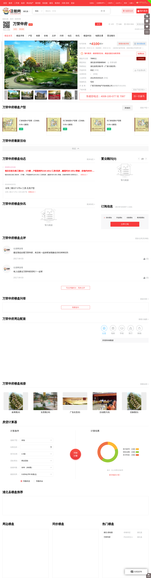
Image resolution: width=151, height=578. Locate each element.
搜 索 (103, 11)
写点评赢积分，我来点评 (75, 288)
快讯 (78, 36)
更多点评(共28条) (142, 238)
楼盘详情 (20, 36)
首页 (5, 3)
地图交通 (99, 36)
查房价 (57, 3)
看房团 (37, 3)
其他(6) (127, 108)
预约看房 (142, 11)
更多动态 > (91, 159)
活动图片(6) (104, 412)
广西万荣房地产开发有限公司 (101, 86)
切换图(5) (134, 412)
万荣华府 (107, 537)
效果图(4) (16, 412)
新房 (10, 3)
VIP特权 (141, 59)
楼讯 (51, 3)
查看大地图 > (144, 319)
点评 (54, 36)
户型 (30, 36)
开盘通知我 (139, 70)
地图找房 (128, 11)
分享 (112, 24)
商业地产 (30, 3)
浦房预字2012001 (119, 86)
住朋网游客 (18, 249)
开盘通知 (119, 217)
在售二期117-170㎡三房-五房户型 (20, 188)
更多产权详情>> (139, 90)
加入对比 (142, 24)
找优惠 (44, 3)
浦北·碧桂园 (108, 532)
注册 (130, 3)
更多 (73, 3)
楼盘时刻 (87, 36)
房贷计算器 (130, 24)
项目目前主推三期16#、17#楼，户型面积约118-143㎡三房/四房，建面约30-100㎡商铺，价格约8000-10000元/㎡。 (50, 171)
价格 (46, 36)
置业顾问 (111, 36)
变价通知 (109, 217)
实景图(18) (45, 412)
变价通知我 (139, 44)
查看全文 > (84, 175)
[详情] (96, 70)
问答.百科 (65, 3)
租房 (23, 3)
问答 (62, 36)
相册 (38, 36)
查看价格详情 (124, 44)
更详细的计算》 (115, 475)
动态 (70, 36)
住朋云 (92, 3)
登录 (125, 3)
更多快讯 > (91, 204)
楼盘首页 (8, 36)
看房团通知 (140, 217)
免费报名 (141, 54)
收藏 (120, 24)
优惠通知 (129, 217)
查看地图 (112, 62)
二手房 (16, 3)
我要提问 (75, 307)
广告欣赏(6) (75, 412)
